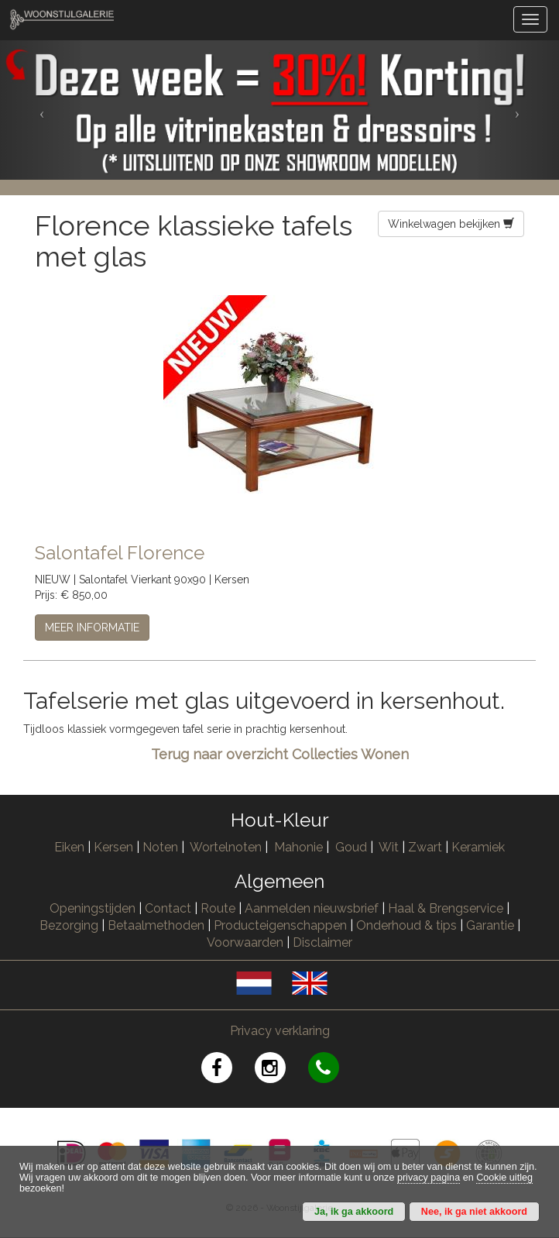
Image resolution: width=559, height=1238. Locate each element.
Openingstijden (92, 908)
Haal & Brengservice (445, 908)
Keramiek (478, 847)
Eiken (69, 847)
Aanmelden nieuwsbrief (312, 908)
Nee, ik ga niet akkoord (474, 1211)
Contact (168, 908)
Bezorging (70, 925)
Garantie (490, 925)
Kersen (113, 847)
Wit (389, 847)
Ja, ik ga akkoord (353, 1211)
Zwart (425, 847)
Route (218, 908)
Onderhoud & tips (406, 925)
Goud (351, 847)
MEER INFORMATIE (92, 627)
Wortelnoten (226, 847)
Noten (160, 847)
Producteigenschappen (280, 925)
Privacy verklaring (280, 1030)
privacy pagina (428, 1177)
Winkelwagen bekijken (451, 223)
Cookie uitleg (504, 1177)
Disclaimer (322, 942)
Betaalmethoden (156, 925)
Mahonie (298, 847)
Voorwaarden (245, 942)
